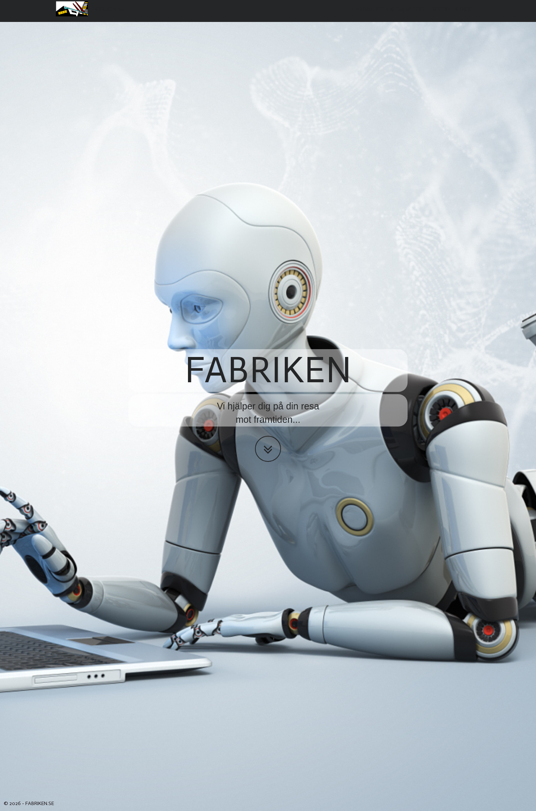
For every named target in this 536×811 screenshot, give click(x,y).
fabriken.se (90, 16)
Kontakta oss (450, 16)
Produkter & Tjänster (389, 16)
